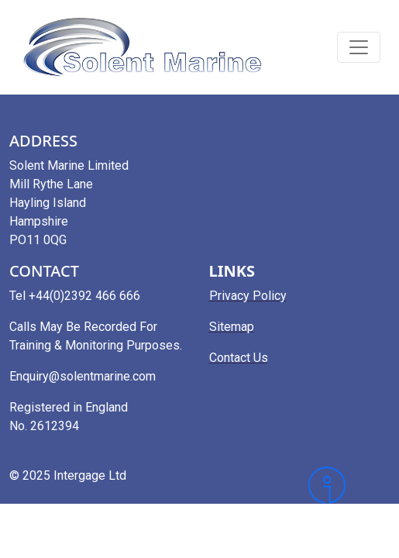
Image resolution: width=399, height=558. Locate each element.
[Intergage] (349, 485)
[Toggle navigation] (358, 47)
